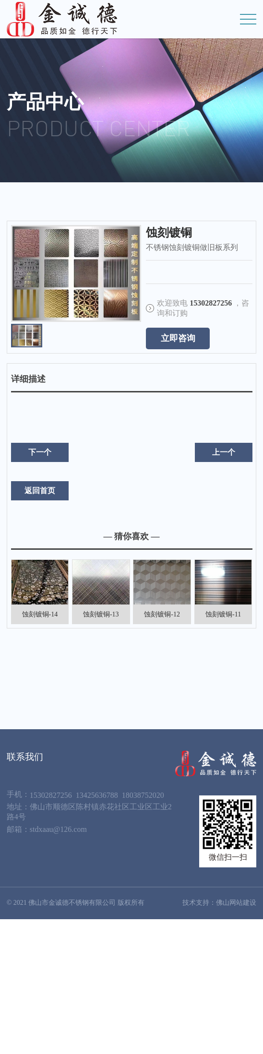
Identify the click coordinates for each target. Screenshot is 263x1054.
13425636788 (97, 795)
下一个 (39, 452)
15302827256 (51, 795)
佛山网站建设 (236, 902)
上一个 (223, 452)
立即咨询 (178, 338)
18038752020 (143, 795)
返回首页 (39, 490)
